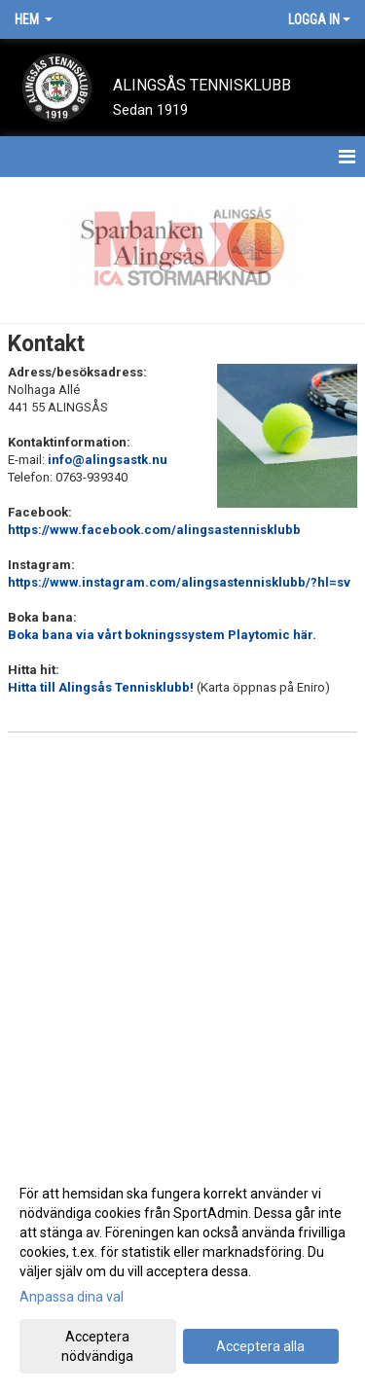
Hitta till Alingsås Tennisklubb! (102, 687)
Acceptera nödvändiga (97, 1346)
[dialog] (182, 1274)
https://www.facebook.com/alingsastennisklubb (154, 529)
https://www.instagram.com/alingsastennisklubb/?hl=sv (179, 582)
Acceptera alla (260, 1346)
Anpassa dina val (71, 1296)
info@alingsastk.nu (107, 459)
